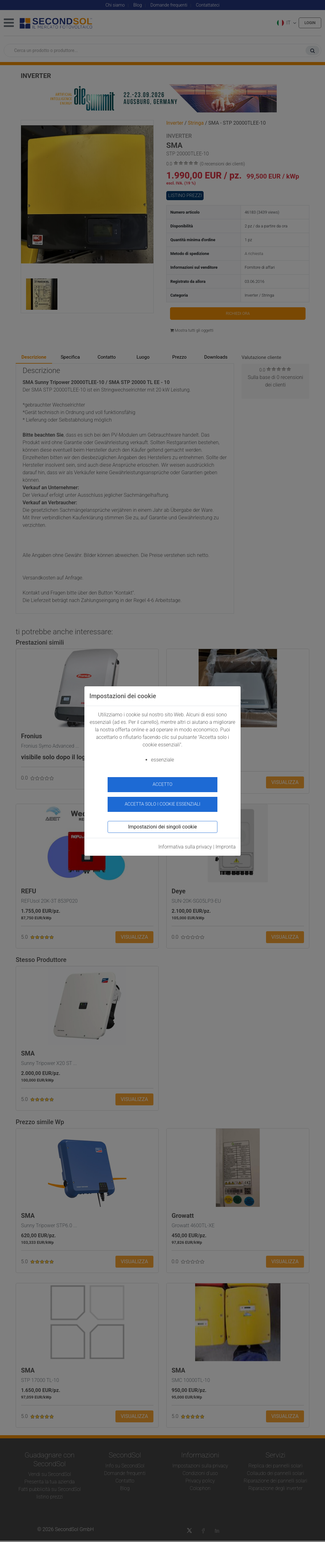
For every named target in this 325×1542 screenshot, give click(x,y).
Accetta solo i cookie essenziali (162, 801)
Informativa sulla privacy (185, 843)
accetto (163, 784)
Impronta (226, 843)
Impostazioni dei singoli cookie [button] (162, 823)
